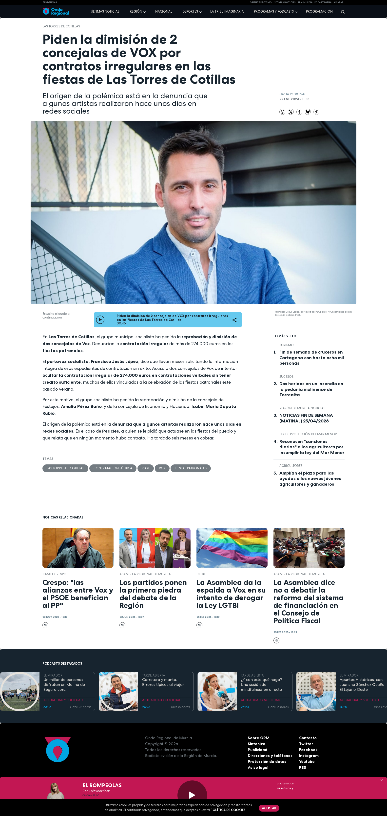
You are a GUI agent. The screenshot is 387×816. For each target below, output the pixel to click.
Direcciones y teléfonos (270, 755)
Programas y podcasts (274, 11)
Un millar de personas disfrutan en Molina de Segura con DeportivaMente (64, 684)
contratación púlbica (113, 468)
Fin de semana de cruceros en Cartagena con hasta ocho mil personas (311, 357)
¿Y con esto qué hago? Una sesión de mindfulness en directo (261, 684)
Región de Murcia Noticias (302, 408)
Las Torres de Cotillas (61, 26)
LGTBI (200, 574)
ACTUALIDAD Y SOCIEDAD (63, 700)
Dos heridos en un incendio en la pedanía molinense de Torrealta (311, 389)
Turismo (286, 345)
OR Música (285, 788)
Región (136, 11)
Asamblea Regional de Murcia (145, 574)
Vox (162, 468)
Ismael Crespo (54, 574)
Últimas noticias (105, 11)
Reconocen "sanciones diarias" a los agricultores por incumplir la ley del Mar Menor (311, 447)
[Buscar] (341, 12)
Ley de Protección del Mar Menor (308, 434)
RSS (302, 767)
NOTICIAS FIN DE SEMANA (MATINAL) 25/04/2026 (306, 418)
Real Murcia (305, 2)
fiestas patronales (191, 468)
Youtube (307, 761)
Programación (319, 11)
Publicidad (257, 749)
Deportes (190, 11)
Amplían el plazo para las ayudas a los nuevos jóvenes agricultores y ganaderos (310, 478)
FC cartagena (322, 2)
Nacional (163, 11)
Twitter (306, 743)
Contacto (308, 737)
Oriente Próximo (261, 2)
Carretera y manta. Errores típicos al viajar (163, 682)
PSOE (146, 468)
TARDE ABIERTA (153, 675)
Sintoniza (256, 743)
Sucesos (286, 377)
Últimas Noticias (285, 2)
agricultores (290, 466)
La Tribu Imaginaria (227, 11)
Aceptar (269, 808)
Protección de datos (267, 761)
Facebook (308, 749)
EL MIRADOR (52, 675)
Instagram (309, 755)
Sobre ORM (259, 737)
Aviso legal (258, 767)
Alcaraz (338, 2)
